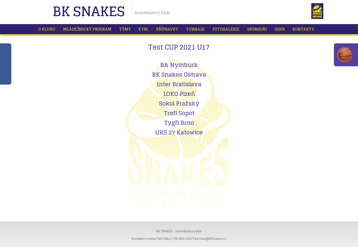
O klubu (46, 29)
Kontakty (303, 29)
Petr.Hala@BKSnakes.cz (209, 238)
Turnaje (195, 29)
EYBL (143, 29)
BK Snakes (89, 12)
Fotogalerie (225, 29)
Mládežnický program (87, 29)
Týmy (125, 29)
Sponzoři (257, 29)
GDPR (280, 29)
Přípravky (167, 29)
